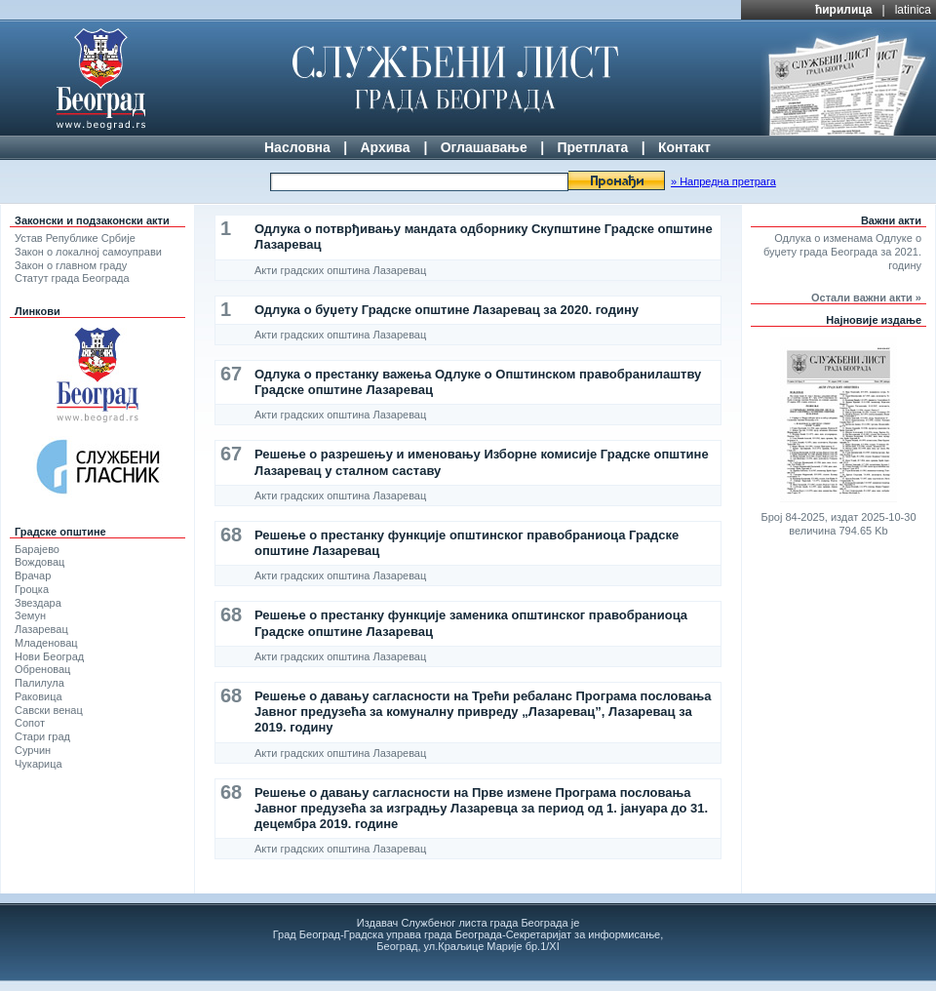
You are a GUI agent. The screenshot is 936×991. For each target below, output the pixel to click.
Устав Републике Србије (75, 238)
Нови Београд (49, 656)
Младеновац (46, 643)
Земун (30, 615)
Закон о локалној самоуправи (88, 252)
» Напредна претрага (723, 181)
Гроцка (32, 589)
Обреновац (42, 669)
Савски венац (49, 710)
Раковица (38, 696)
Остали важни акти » (866, 297)
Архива (385, 147)
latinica (913, 10)
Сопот (30, 723)
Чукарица (38, 764)
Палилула (39, 683)
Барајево (37, 549)
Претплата (592, 147)
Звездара (38, 603)
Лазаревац (41, 629)
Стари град (42, 736)
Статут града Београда (72, 278)
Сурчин (33, 750)
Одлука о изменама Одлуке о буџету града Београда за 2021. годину (842, 251)
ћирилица (844, 10)
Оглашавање (484, 147)
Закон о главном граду (71, 265)
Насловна (297, 147)
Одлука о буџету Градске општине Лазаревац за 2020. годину (446, 309)
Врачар (33, 575)
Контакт (684, 147)
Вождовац (39, 562)
